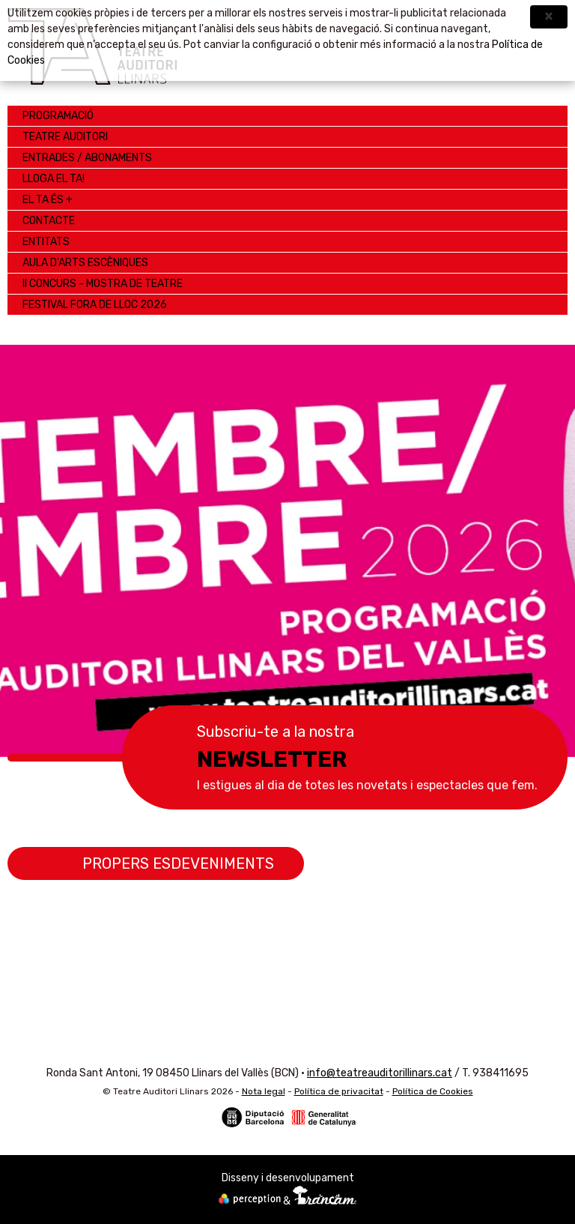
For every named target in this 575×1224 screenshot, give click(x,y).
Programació (58, 115)
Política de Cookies (432, 1091)
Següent (541, 536)
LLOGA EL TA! (53, 178)
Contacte (48, 220)
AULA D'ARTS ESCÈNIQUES (85, 262)
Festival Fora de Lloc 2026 (94, 304)
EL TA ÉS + (47, 199)
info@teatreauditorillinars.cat (379, 1073)
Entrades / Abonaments (87, 157)
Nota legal (263, 1091)
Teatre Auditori (65, 136)
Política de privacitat (338, 1091)
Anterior (33, 536)
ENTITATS (46, 241)
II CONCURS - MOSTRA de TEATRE (102, 283)
